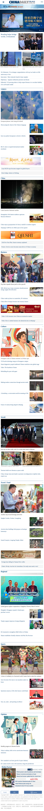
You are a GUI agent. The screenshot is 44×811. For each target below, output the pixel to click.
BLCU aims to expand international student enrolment (12, 148)
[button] (3, 21)
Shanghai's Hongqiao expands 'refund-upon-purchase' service (12, 611)
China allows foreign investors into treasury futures (14, 301)
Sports (3, 644)
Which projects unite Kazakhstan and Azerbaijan (28, 772)
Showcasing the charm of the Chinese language (13, 125)
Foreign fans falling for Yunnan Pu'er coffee (13, 562)
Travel (3, 482)
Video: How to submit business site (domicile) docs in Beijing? (18, 320)
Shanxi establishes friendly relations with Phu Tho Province (17, 635)
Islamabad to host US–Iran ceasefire (24, 785)
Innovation (4, 77)
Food (8, 482)
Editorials (3, 82)
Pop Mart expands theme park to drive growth (13, 284)
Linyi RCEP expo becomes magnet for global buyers (16, 168)
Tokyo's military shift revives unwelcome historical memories (14, 751)
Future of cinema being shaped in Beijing (12, 404)
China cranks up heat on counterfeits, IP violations (14, 298)
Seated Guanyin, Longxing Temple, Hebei (12, 540)
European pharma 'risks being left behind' (12, 121)
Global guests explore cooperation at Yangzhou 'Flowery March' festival (20, 606)
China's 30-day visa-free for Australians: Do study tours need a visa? (20, 566)
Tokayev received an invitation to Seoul (26, 774)
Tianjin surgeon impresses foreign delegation (13, 621)
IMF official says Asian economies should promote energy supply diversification (14, 288)
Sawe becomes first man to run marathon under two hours (14, 681)
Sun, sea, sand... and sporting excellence (11, 701)
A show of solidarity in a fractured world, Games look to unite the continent (21, 676)
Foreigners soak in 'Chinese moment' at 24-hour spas (15, 358)
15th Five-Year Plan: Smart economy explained (14, 242)
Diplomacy (4, 79)
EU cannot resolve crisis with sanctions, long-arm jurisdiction (17, 763)
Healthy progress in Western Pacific (10, 746)
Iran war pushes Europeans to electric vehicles (13, 136)
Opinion (4, 714)
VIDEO (3, 89)
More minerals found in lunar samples (18, 77)
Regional (4, 571)
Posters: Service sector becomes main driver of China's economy (19, 247)
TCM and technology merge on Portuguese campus (14, 361)
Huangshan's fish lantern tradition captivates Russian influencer (12, 215)
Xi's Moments (4, 72)
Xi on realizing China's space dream (10, 30)
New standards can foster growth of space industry (14, 760)
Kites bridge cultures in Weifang (10, 173)
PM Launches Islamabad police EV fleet (25, 781)
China (3, 178)
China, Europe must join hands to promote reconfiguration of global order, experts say (21, 475)
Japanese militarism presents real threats (18, 79)
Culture (3, 326)
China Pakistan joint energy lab (23, 783)
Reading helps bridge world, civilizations (8, 35)
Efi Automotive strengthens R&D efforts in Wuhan (14, 632)
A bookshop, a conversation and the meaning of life (14, 393)
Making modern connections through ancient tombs (14, 382)
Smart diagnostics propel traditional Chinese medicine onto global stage (20, 364)
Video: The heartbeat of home (9, 367)
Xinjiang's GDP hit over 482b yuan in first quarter (14, 227)
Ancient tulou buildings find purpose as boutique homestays (14, 530)
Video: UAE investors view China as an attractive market (17, 316)
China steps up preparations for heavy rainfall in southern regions (18, 224)
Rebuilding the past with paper (9, 371)
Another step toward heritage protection (11, 514)
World (3, 417)
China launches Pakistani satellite (10, 210)
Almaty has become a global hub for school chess (28, 776)
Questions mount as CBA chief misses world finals (14, 691)
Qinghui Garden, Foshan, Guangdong (11, 518)
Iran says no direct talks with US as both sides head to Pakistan (17, 449)
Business (4, 252)
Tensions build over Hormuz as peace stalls (12, 470)
